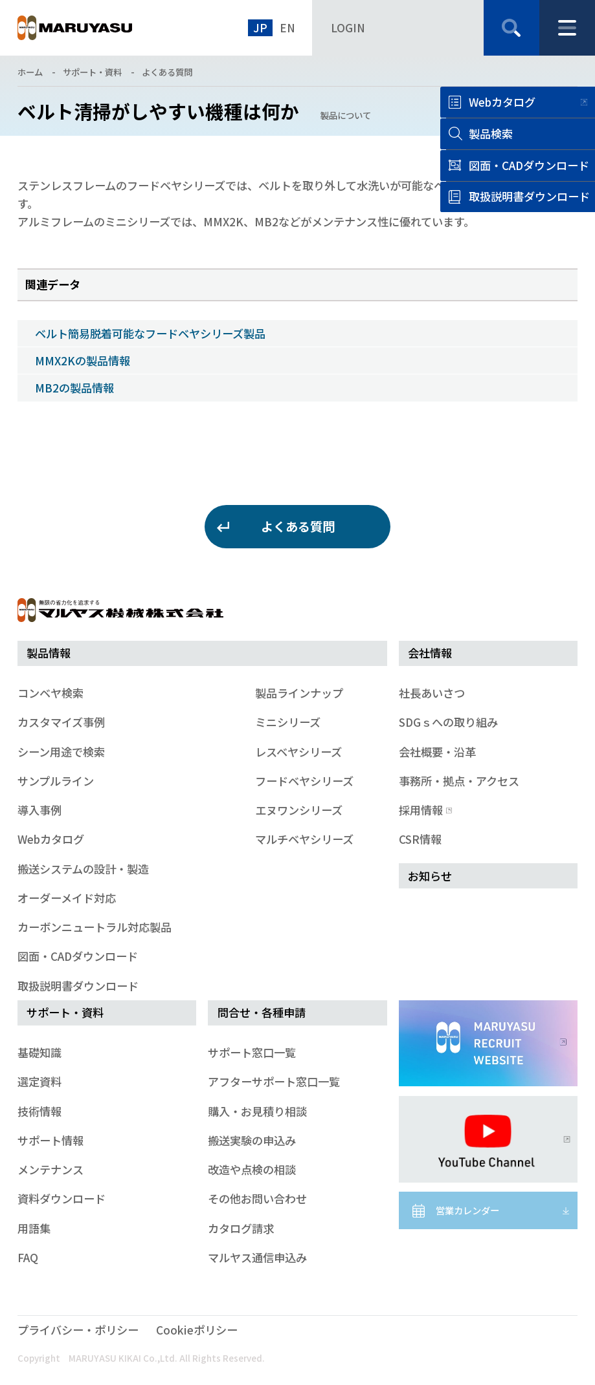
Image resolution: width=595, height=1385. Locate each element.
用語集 (34, 1228)
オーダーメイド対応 (66, 898)
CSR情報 (420, 839)
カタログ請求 (241, 1228)
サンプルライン (55, 781)
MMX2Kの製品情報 (82, 360)
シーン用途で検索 (61, 752)
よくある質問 (167, 71)
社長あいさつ (432, 693)
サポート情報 (50, 1140)
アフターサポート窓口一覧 (274, 1081)
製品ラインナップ (299, 693)
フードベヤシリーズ (304, 781)
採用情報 (424, 810)
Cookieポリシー (197, 1330)
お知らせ (430, 876)
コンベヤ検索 (50, 693)
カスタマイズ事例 (61, 722)
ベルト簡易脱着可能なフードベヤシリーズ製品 (150, 333)
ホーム (30, 71)
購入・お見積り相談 (257, 1111)
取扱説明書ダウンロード (78, 986)
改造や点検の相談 (252, 1169)
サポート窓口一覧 (252, 1052)
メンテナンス (50, 1169)
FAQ (27, 1257)
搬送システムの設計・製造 (83, 869)
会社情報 (430, 653)
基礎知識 (39, 1052)
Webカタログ (502, 102)
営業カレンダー (467, 1210)
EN (287, 27)
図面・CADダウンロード (77, 956)
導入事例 (39, 810)
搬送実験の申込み (252, 1140)
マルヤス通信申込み (257, 1257)
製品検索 (491, 133)
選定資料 (39, 1081)
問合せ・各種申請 (262, 1012)
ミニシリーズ (287, 722)
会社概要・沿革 (437, 752)
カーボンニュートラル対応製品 (94, 927)
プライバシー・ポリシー (78, 1330)
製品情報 (49, 653)
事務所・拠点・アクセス (459, 781)
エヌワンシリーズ (298, 810)
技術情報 (39, 1111)
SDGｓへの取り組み (448, 722)
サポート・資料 (92, 71)
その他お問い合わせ (257, 1198)
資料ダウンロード (61, 1198)
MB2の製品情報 (74, 388)
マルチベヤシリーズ (304, 839)
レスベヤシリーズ (298, 752)
